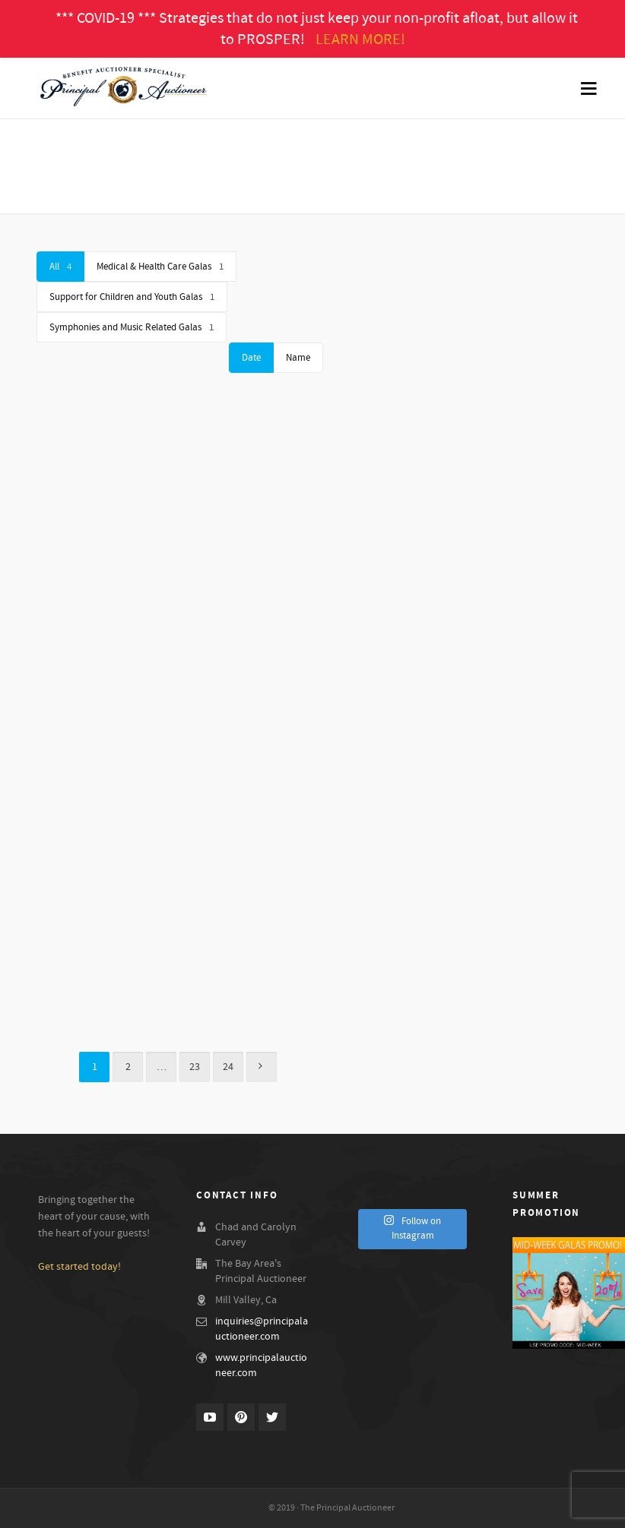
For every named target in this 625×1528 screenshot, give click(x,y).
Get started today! (79, 1267)
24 (228, 1067)
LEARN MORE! (360, 39)
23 (194, 1067)
